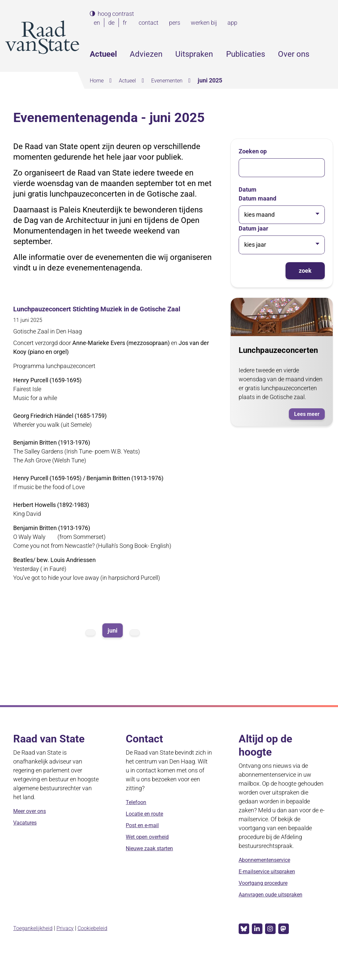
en (98, 22)
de (112, 22)
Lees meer (308, 414)
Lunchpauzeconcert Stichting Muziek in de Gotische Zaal (105, 313)
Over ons (293, 54)
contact (148, 22)
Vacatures (26, 833)
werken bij (204, 22)
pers (174, 22)
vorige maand (90, 642)
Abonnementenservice (268, 870)
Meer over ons (32, 821)
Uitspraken (194, 54)
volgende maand (135, 642)
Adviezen (146, 54)
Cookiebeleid (100, 937)
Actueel (103, 54)
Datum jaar (253, 228)
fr (126, 22)
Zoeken (327, 54)
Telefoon (137, 812)
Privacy (70, 937)
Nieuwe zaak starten (153, 859)
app (232, 22)
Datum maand (257, 198)
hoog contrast (116, 14)
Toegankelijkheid (34, 937)
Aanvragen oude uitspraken (275, 905)
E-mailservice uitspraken (271, 882)
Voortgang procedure (266, 893)
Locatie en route (147, 824)
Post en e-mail (144, 835)
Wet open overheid (150, 847)
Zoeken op (253, 151)
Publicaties (245, 54)
